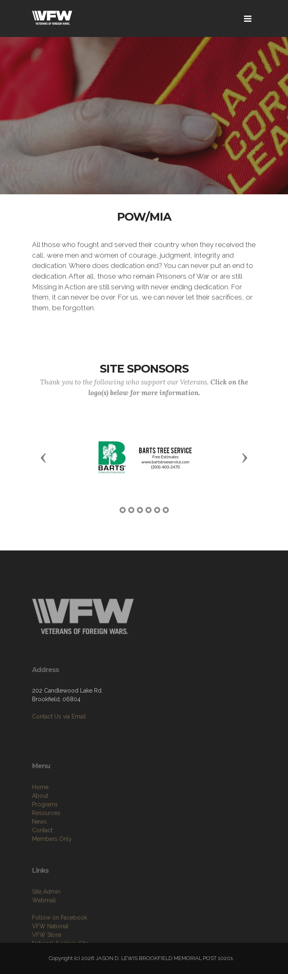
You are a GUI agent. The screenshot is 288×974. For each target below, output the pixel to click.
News (39, 843)
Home (40, 809)
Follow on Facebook (59, 937)
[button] (43, 457)
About (40, 817)
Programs (45, 826)
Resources (46, 834)
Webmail (44, 919)
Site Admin (46, 911)
